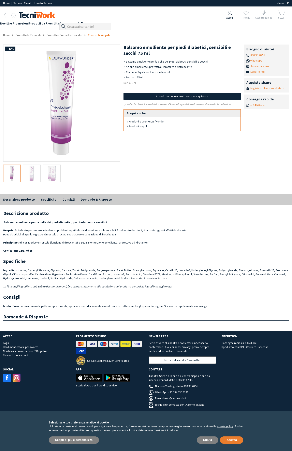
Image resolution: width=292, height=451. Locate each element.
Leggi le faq (257, 71)
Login (6, 343)
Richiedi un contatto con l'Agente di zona (176, 404)
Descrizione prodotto (19, 199)
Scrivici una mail (259, 66)
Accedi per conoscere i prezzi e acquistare (182, 96)
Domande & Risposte (96, 199)
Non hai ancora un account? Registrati (25, 351)
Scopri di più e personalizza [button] (73, 439)
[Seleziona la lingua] (282, 3)
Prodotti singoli (99, 35)
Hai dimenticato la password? (21, 347)
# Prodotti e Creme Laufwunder (146, 121)
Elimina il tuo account (15, 355)
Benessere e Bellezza (84, 25)
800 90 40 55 (257, 55)
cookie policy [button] (225, 426)
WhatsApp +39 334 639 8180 (168, 392)
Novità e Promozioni (17, 25)
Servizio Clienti (22, 3)
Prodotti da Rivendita (50, 25)
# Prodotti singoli (137, 126)
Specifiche (48, 199)
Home (7, 3)
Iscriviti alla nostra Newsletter (182, 360)
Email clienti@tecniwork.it (167, 398)
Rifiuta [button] (207, 439)
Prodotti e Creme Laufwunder (65, 35)
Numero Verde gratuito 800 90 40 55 (173, 386)
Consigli (68, 199)
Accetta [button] (232, 439)
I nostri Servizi (43, 3)
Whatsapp (256, 60)
